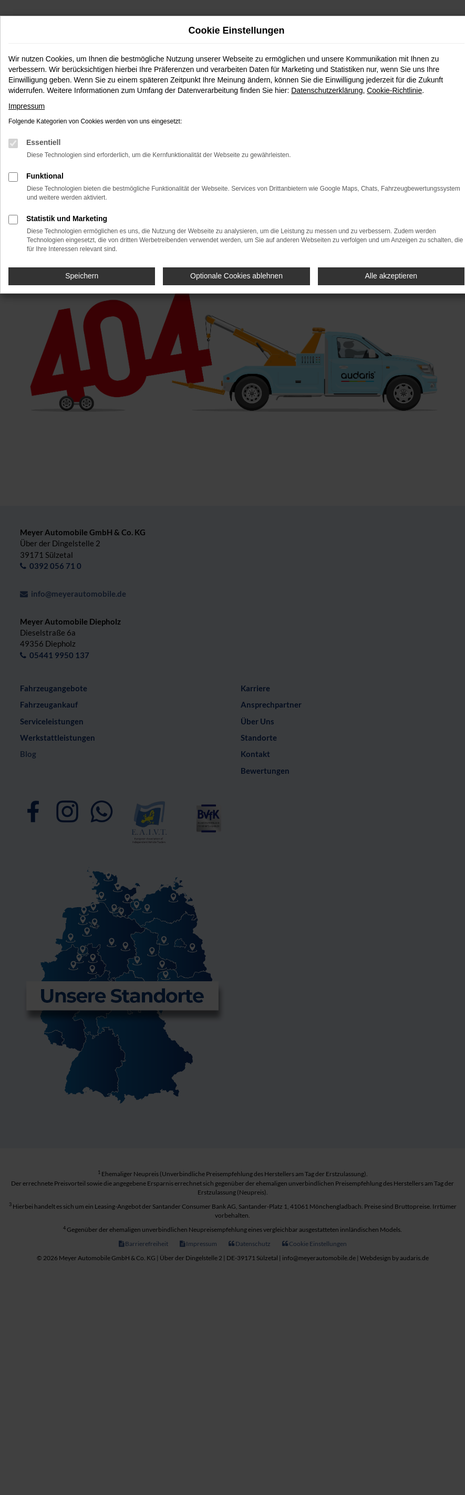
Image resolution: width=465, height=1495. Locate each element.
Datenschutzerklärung (327, 90)
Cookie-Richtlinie (394, 90)
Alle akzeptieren (391, 276)
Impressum (26, 106)
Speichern (81, 276)
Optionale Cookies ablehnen (236, 276)
